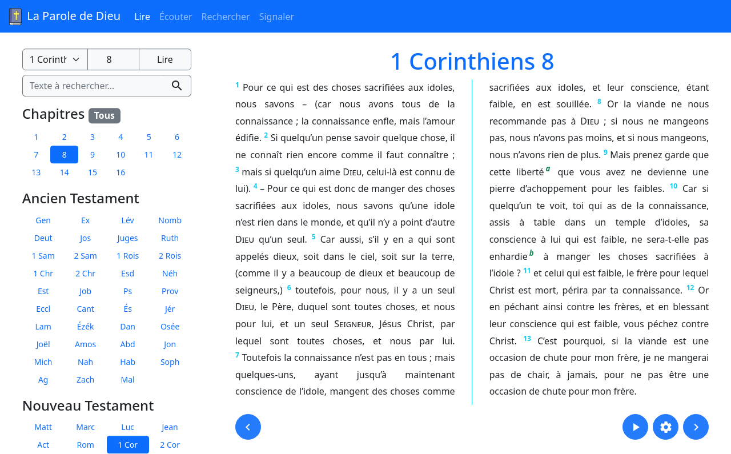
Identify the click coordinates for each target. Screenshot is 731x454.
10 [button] (120, 154)
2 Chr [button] (85, 273)
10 (673, 186)
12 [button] (177, 154)
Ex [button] (85, 220)
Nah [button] (85, 361)
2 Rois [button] (170, 255)
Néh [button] (170, 273)
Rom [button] (85, 445)
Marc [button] (85, 427)
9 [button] (92, 154)
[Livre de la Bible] (55, 59)
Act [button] (43, 445)
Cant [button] (85, 308)
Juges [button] (128, 237)
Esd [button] (127, 273)
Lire (142, 16)
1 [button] (36, 136)
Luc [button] (127, 427)
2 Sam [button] (85, 255)
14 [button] (64, 172)
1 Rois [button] (128, 255)
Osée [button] (169, 326)
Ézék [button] (85, 326)
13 (527, 338)
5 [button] (149, 136)
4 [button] (120, 136)
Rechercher (226, 16)
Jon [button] (170, 344)
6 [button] (177, 136)
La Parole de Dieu (64, 16)
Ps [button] (127, 291)
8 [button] (64, 154)
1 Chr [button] (43, 273)
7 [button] (36, 154)
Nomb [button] (170, 220)
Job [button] (85, 291)
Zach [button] (85, 379)
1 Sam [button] (43, 255)
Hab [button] (127, 361)
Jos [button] (85, 237)
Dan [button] (127, 326)
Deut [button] (43, 237)
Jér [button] (170, 308)
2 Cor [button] (170, 445)
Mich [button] (43, 361)
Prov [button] (170, 291)
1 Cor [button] (128, 445)
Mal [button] (128, 379)
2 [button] (64, 136)
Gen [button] (43, 220)
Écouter (175, 16)
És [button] (127, 308)
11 (527, 270)
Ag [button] (43, 379)
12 (690, 287)
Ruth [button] (170, 237)
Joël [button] (43, 344)
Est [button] (43, 291)
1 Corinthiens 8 (472, 61)
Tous (104, 115)
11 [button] (149, 154)
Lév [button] (128, 220)
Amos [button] (85, 344)
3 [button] (92, 136)
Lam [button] (43, 326)
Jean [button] (170, 427)
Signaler (276, 16)
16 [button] (120, 172)
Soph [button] (169, 361)
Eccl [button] (43, 308)
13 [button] (36, 172)
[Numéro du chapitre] (113, 59)
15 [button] (92, 172)
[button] (248, 427)
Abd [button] (128, 344)
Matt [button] (43, 427)
